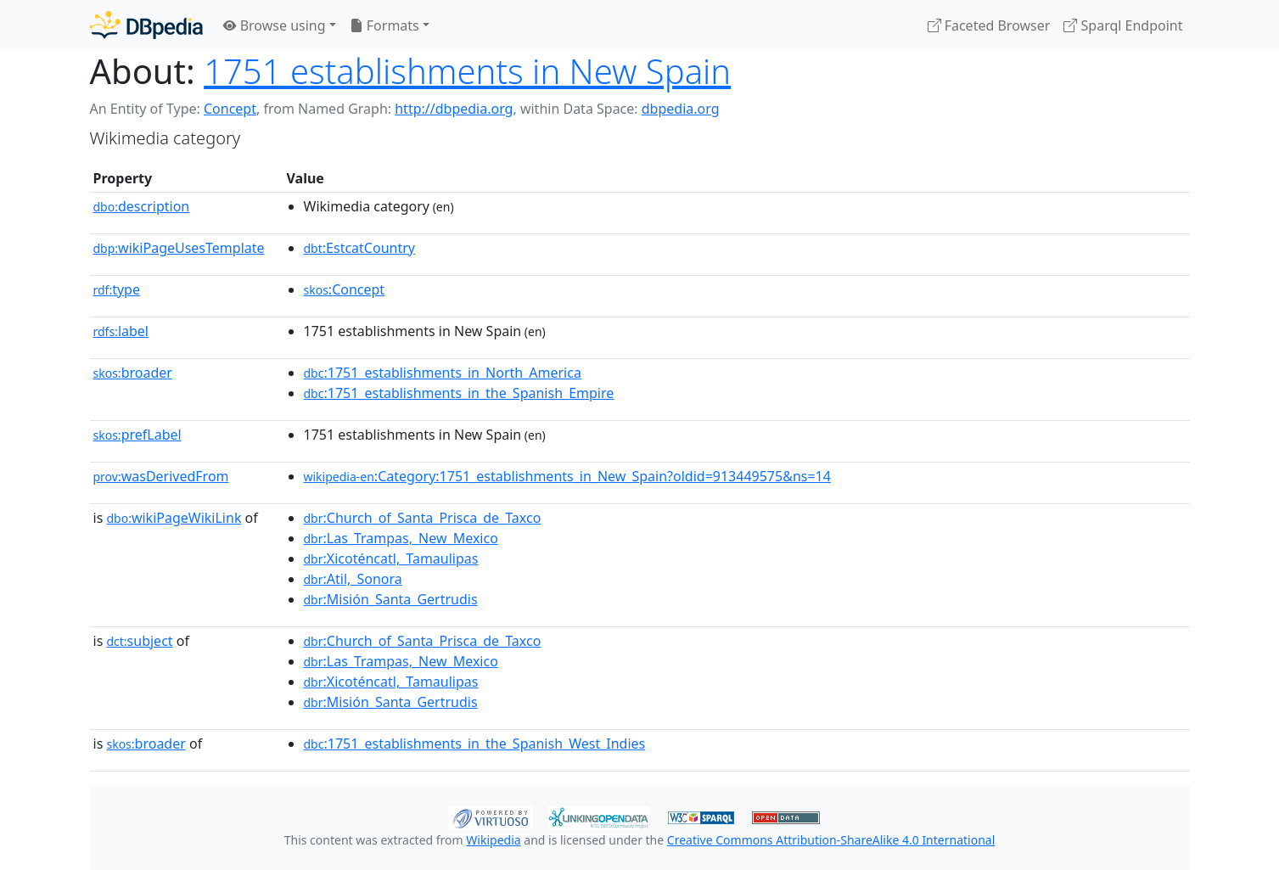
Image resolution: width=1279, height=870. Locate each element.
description (141, 206)
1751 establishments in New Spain (467, 71)
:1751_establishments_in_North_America (442, 372)
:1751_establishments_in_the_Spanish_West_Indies (475, 743)
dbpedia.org (681, 108)
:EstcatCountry (359, 248)
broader (132, 372)
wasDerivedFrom (161, 476)
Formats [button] (384, 25)
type (117, 289)
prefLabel (137, 434)
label (121, 331)
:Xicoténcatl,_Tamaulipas (391, 558)
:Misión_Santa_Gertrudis (391, 599)
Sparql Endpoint (1122, 25)
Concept (230, 108)
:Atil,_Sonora (353, 579)
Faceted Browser (989, 25)
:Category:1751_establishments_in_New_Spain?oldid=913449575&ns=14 (567, 476)
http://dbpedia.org (454, 108)
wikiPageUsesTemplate (179, 248)
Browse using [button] (274, 25)
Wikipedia (493, 840)
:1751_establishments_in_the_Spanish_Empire (459, 393)
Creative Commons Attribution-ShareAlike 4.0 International (831, 840)
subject (139, 640)
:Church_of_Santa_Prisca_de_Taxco (422, 517)
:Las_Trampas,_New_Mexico (401, 538)
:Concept (344, 289)
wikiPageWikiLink (173, 517)
